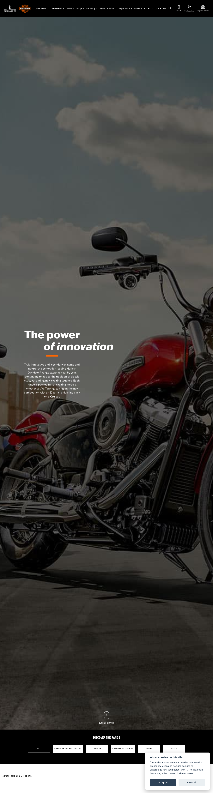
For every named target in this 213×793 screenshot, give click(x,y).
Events (111, 8)
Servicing (91, 8)
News (102, 8)
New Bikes (41, 8)
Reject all (191, 782)
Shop (79, 8)
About (147, 8)
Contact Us (160, 8)
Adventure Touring (123, 749)
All (39, 749)
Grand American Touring (68, 749)
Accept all (163, 782)
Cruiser (97, 749)
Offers (69, 8)
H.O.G (137, 8)
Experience (124, 8)
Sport (149, 749)
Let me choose (185, 773)
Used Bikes (56, 8)
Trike (174, 749)
